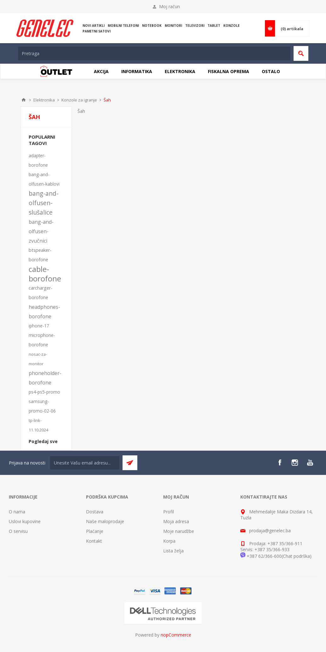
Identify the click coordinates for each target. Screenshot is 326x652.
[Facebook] (280, 463)
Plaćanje (94, 531)
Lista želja (173, 551)
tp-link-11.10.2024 (38, 425)
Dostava (94, 512)
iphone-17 (39, 326)
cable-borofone (45, 273)
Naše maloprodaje (105, 521)
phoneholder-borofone (45, 378)
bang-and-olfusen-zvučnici (41, 231)
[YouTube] (310, 463)
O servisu (18, 531)
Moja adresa (176, 521)
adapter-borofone (38, 160)
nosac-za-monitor (38, 358)
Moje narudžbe (178, 531)
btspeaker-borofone (40, 255)
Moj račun (169, 6)
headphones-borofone (44, 311)
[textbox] (154, 53)
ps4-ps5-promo (44, 392)
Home (23, 100)
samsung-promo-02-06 (42, 406)
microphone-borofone (42, 340)
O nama (17, 512)
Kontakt (94, 541)
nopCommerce (176, 635)
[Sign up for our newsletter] (84, 463)
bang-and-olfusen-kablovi (44, 179)
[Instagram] (295, 463)
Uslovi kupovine (25, 521)
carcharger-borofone (40, 292)
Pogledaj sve (43, 441)
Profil (168, 512)
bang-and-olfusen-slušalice (44, 202)
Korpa (169, 541)
